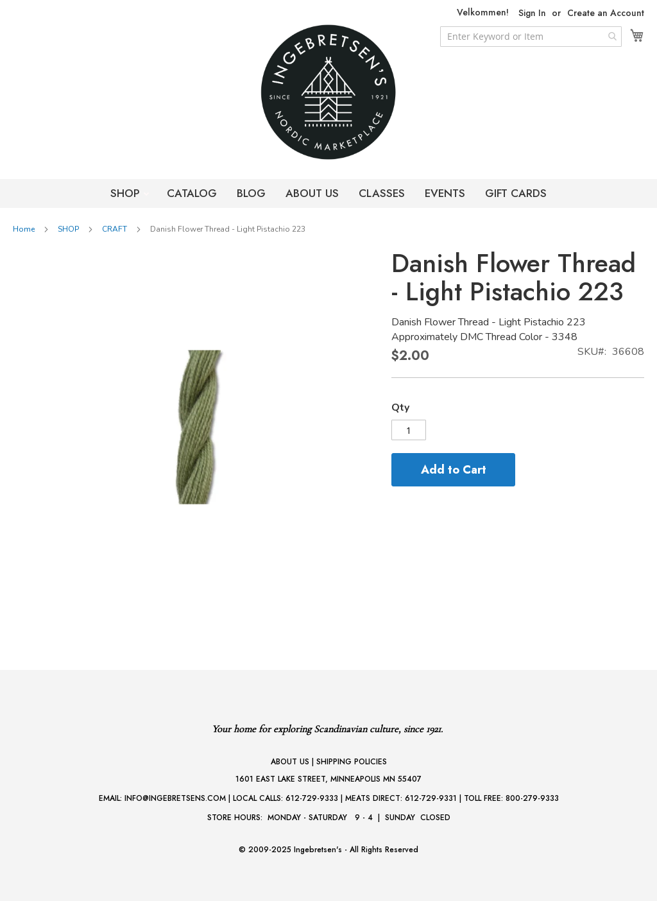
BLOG (251, 193)
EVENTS (445, 193)
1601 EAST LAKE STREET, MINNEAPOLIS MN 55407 (328, 779)
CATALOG (192, 193)
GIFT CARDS (516, 193)
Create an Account (605, 13)
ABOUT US (312, 193)
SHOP (126, 193)
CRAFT (114, 229)
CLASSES (382, 193)
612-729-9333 (312, 798)
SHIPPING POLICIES (351, 762)
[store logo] (328, 92)
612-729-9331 (431, 798)
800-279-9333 (532, 798)
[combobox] (531, 36)
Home (24, 229)
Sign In (532, 13)
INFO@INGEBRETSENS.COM (175, 798)
